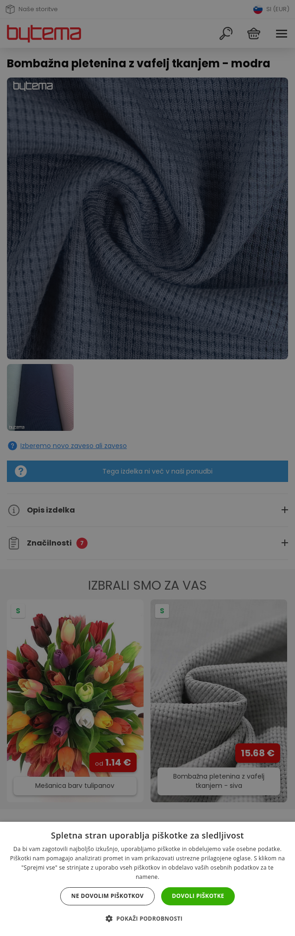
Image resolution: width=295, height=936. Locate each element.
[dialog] (147, 468)
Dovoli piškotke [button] (198, 896)
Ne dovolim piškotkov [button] (107, 896)
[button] (147, 918)
